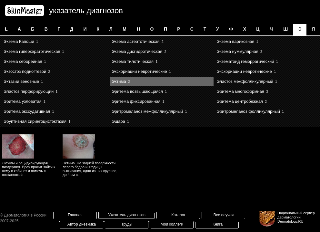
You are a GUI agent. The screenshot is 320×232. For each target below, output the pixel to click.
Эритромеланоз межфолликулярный (147, 111)
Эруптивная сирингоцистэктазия (35, 121)
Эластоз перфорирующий (29, 91)
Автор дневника (81, 224)
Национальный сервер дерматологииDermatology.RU (296, 217)
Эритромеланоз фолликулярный (248, 111)
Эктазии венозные (21, 81)
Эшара (118, 121)
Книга (218, 224)
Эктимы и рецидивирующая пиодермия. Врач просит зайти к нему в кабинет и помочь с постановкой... (28, 169)
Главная (75, 215)
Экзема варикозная (236, 41)
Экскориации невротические (139, 71)
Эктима (119, 81)
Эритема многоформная (240, 91)
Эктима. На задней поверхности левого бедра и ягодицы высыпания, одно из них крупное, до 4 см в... (90, 169)
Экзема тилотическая (133, 61)
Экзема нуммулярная (237, 51)
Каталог (178, 215)
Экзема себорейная (23, 61)
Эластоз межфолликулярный (245, 81)
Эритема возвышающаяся (137, 91)
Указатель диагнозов (126, 215)
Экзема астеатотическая (135, 41)
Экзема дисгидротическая (137, 51)
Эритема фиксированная (136, 101)
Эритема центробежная (240, 101)
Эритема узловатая (23, 101)
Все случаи (224, 215)
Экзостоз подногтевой (25, 71)
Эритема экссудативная (27, 111)
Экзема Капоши (19, 41)
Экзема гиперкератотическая (32, 51)
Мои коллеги (172, 224)
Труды (126, 224)
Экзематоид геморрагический (245, 61)
